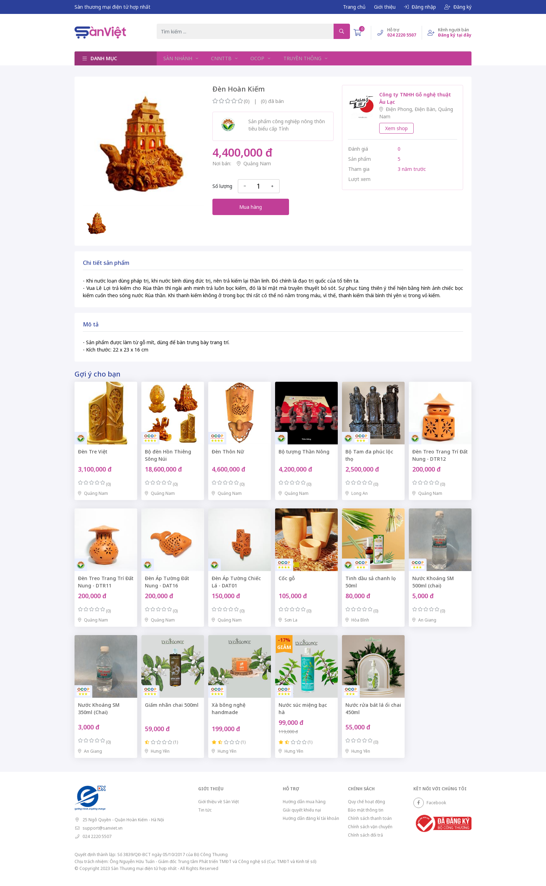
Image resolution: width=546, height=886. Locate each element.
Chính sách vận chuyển (370, 827)
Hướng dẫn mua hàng (304, 802)
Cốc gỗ (287, 578)
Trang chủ (354, 6)
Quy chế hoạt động (366, 802)
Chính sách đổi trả (365, 835)
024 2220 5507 (97, 836)
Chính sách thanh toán (370, 818)
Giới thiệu (385, 6)
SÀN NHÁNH (178, 58)
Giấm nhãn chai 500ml (171, 705)
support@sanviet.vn (103, 828)
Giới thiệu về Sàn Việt (218, 802)
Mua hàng (250, 207)
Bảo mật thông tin (365, 810)
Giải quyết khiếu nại (302, 810)
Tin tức (205, 810)
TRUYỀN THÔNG (301, 58)
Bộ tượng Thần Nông (304, 451)
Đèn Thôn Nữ (228, 451)
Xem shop (396, 128)
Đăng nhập (420, 6)
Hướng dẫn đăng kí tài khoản (311, 818)
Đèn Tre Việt (92, 451)
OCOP (257, 58)
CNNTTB (221, 58)
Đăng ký (457, 6)
